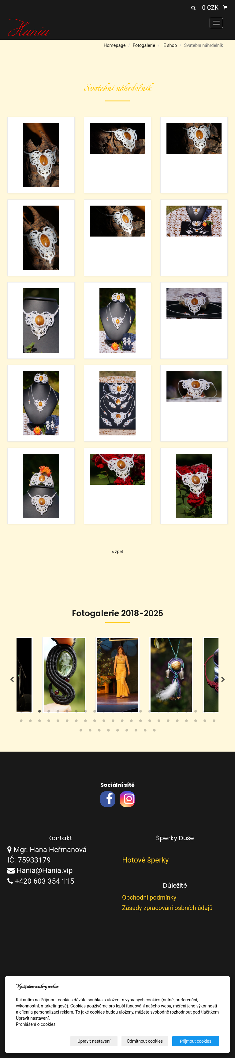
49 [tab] (117, 732)
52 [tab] (145, 732)
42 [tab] (195, 722)
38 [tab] (159, 722)
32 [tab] (104, 722)
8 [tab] (85, 713)
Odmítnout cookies (145, 1041)
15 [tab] (150, 713)
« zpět (117, 551)
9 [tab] (94, 713)
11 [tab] (113, 713)
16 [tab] (159, 713)
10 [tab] (104, 713)
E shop (170, 45)
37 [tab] (150, 722)
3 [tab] (39, 713)
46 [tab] (90, 732)
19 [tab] (186, 713)
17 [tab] (168, 713)
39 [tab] (168, 722)
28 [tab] (67, 722)
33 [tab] (113, 722)
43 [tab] (205, 722)
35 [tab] (131, 722)
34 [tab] (122, 722)
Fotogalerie (144, 45)
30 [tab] (85, 722)
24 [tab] (30, 722)
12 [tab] (122, 713)
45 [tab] (81, 732)
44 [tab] (214, 722)
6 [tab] (67, 713)
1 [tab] (21, 713)
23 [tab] (21, 722)
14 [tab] (140, 713)
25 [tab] (39, 722)
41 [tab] (186, 722)
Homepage (115, 45)
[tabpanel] (117, 675)
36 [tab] (140, 722)
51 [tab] (136, 732)
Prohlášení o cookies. (36, 1024)
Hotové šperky (145, 860)
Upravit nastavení (94, 1041)
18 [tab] (177, 713)
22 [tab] (214, 713)
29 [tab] (76, 722)
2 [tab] (30, 713)
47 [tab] (99, 732)
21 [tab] (205, 713)
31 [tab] (94, 722)
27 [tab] (58, 722)
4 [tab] (49, 713)
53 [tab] (154, 732)
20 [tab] (195, 713)
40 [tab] (177, 722)
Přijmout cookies (195, 1041)
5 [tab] (58, 713)
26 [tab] (49, 722)
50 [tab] (127, 732)
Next (223, 680)
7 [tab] (76, 713)
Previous (12, 680)
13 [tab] (131, 713)
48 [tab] (108, 732)
